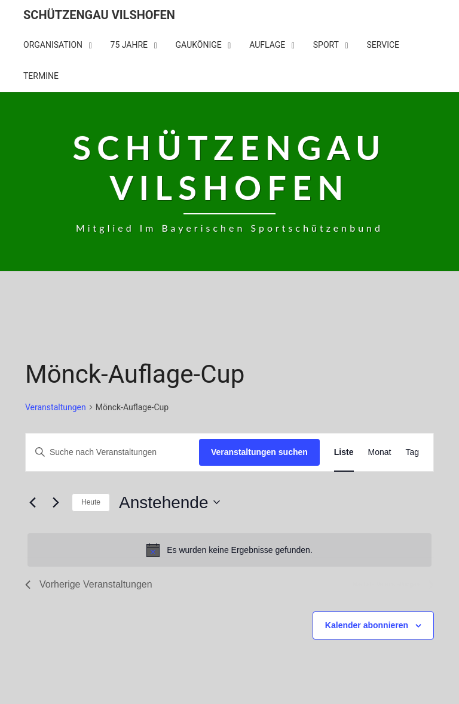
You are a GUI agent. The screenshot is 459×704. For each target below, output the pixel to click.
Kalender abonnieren (366, 625)
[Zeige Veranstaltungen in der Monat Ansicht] (379, 452)
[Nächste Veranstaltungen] (55, 502)
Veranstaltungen (55, 407)
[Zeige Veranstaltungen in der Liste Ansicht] (344, 452)
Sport (326, 45)
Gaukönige (199, 45)
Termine (41, 76)
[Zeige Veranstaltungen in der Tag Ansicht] (412, 452)
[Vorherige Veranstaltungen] (32, 502)
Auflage (267, 45)
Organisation (52, 45)
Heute (90, 502)
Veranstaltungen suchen (259, 452)
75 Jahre (129, 45)
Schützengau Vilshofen (99, 15)
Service (382, 45)
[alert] (229, 550)
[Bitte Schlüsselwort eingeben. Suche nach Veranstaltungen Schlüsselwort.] (112, 452)
